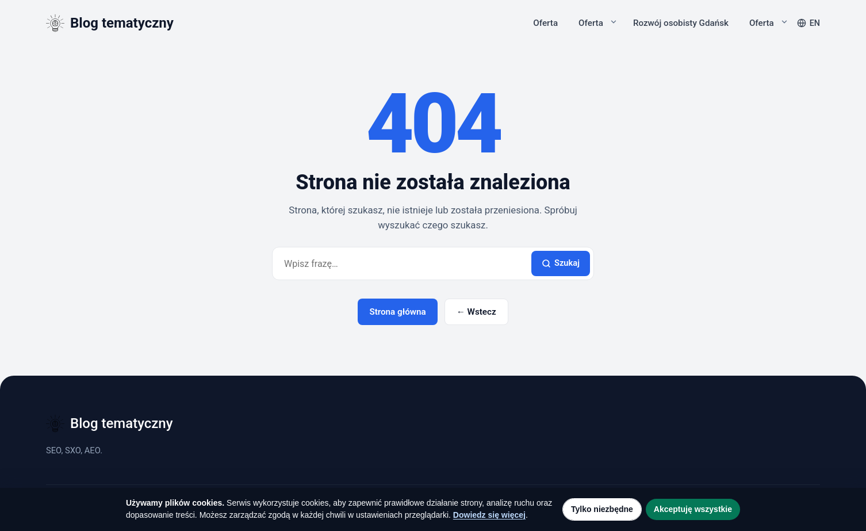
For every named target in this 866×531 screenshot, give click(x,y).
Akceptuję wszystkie (693, 509)
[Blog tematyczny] (110, 23)
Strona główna (397, 312)
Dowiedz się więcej (489, 514)
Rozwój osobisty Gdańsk (681, 23)
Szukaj (561, 263)
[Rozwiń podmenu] (614, 22)
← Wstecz (476, 312)
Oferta (545, 23)
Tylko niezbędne (602, 509)
